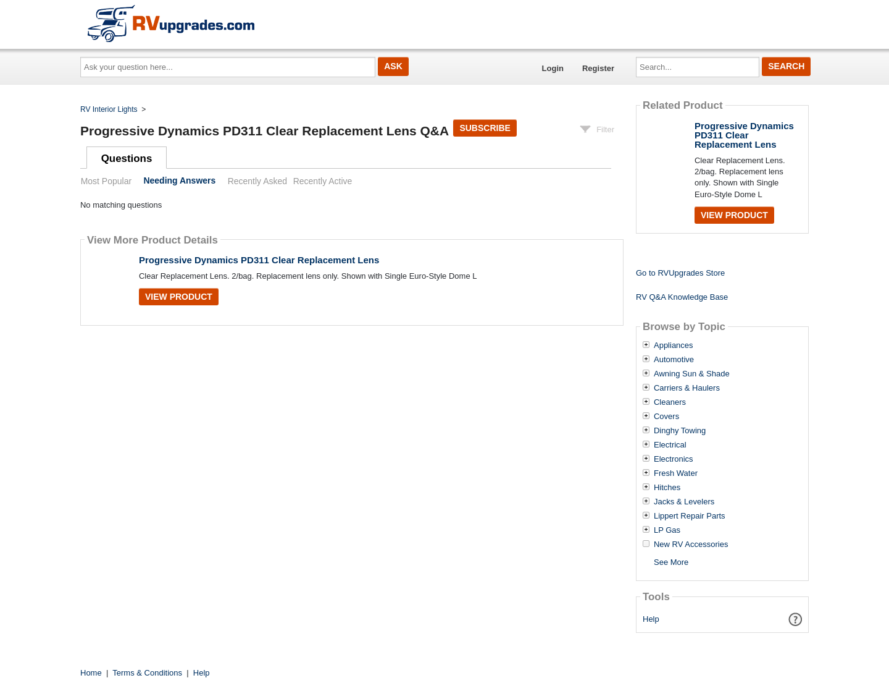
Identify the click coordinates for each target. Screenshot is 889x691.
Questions (126, 158)
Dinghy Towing (680, 430)
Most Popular (106, 181)
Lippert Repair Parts (689, 516)
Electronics (673, 459)
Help (651, 619)
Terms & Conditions (147, 672)
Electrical (670, 445)
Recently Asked (257, 181)
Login (553, 68)
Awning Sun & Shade (692, 374)
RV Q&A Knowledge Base (682, 297)
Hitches (667, 487)
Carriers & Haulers (687, 388)
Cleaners (670, 402)
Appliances (673, 345)
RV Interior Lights (109, 109)
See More (671, 562)
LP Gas (667, 530)
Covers (666, 416)
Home (91, 672)
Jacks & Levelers (684, 502)
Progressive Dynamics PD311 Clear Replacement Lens (259, 260)
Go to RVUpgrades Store (680, 273)
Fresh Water (676, 473)
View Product (178, 297)
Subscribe (484, 128)
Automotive (674, 359)
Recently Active (323, 181)
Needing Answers (179, 181)
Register (598, 68)
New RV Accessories (691, 544)
